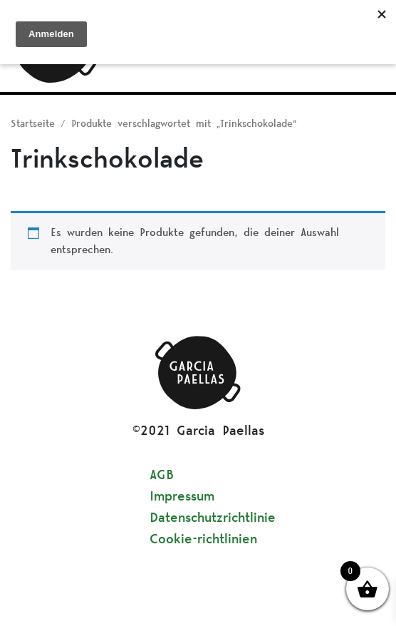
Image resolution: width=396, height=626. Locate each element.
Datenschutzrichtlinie (213, 517)
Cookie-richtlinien (203, 539)
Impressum (182, 496)
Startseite (33, 124)
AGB (162, 475)
